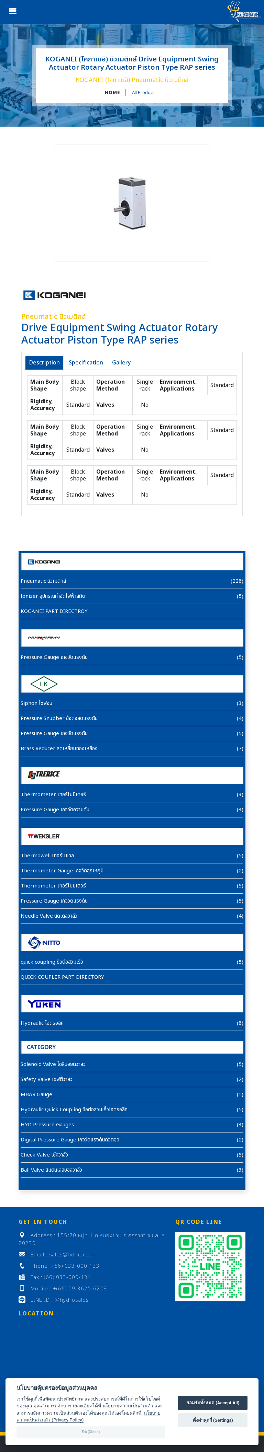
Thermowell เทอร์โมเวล (47, 856)
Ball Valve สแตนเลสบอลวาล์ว (51, 1170)
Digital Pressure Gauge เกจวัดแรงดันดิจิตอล (70, 1140)
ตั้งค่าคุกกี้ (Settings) (213, 1420)
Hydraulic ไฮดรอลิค (42, 1023)
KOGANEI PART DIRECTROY (54, 611)
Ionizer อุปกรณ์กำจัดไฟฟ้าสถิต (53, 596)
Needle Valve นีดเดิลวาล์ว (49, 916)
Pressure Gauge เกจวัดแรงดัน (54, 657)
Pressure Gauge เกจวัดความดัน (55, 810)
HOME (112, 92)
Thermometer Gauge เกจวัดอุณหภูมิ (62, 871)
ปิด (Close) (91, 1432)
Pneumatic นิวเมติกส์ (43, 581)
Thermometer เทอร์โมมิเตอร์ (53, 795)
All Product (143, 92)
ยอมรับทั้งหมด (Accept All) (213, 1402)
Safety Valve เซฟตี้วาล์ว (47, 1079)
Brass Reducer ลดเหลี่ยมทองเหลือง (59, 749)
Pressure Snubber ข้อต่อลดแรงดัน (59, 718)
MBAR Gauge (36, 1095)
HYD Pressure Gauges (47, 1125)
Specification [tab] (86, 363)
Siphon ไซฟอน (36, 703)
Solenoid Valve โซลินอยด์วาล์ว (53, 1064)
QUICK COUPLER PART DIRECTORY (62, 977)
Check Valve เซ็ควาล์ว (44, 1155)
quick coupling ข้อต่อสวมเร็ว (52, 962)
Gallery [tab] (121, 363)
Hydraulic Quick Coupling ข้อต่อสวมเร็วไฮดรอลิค (74, 1110)
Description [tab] (44, 363)
